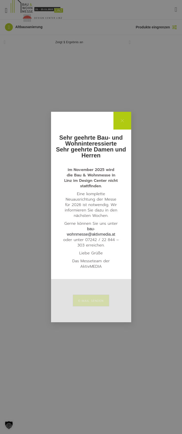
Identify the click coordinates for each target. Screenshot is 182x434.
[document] (91, 217)
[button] (9, 425)
